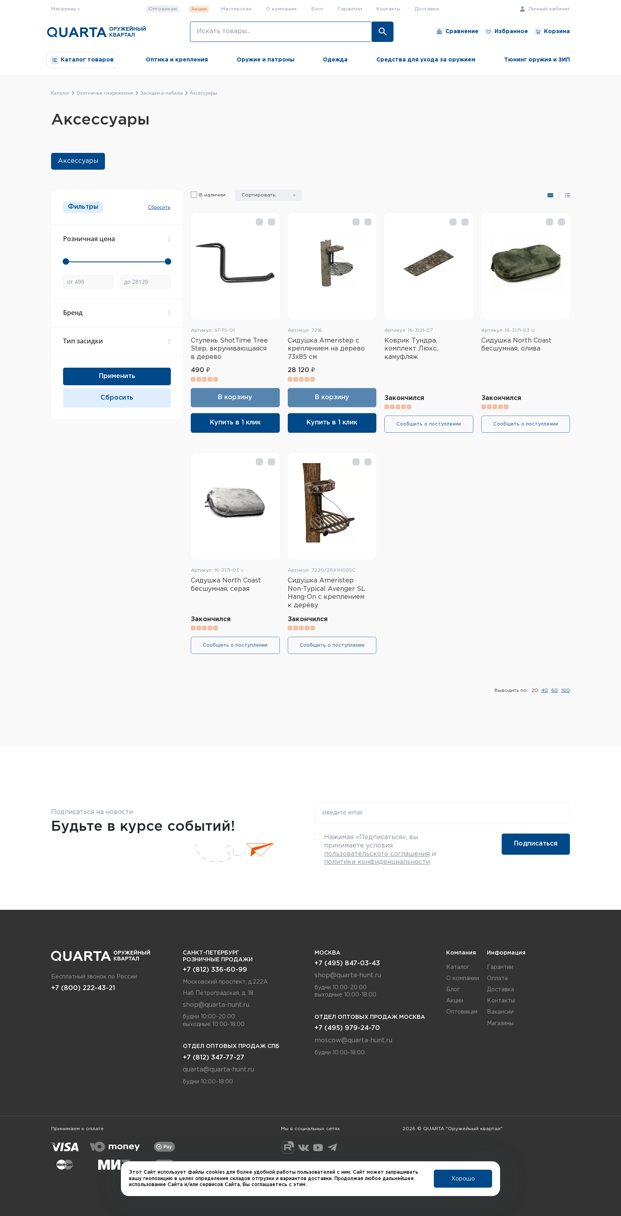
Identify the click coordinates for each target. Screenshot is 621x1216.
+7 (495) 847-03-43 (347, 963)
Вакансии (500, 1012)
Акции (199, 9)
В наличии (212, 195)
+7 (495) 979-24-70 (347, 1028)
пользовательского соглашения (377, 854)
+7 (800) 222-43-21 (83, 988)
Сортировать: (258, 195)
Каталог (457, 967)
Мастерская (236, 9)
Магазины (500, 1023)
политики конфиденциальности (377, 862)
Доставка (427, 9)
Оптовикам (162, 9)
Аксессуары (78, 161)
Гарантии (350, 9)
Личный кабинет (545, 9)
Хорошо (463, 1178)
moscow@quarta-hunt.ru (353, 1041)
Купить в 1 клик (235, 423)
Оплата (497, 978)
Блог (317, 9)
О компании (281, 9)
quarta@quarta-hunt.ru (218, 1070)
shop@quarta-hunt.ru (216, 1005)
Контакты (388, 9)
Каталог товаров (82, 60)
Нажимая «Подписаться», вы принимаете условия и (380, 849)
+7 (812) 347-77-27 (213, 1058)
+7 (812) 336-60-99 (215, 970)
